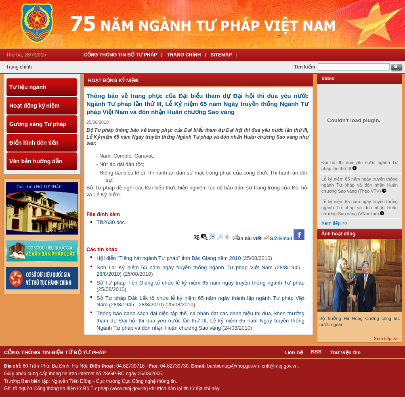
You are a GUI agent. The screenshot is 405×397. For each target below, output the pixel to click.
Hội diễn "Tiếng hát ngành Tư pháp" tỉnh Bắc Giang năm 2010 (169, 258)
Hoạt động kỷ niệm (34, 105)
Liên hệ (293, 352)
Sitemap (221, 55)
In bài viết (250, 238)
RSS (316, 352)
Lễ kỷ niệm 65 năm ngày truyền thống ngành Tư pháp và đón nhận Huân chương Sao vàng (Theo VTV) (359, 185)
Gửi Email (280, 238)
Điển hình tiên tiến (34, 142)
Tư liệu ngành (27, 87)
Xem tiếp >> (334, 223)
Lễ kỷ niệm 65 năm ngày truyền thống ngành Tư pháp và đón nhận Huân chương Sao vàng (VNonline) (359, 207)
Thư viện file (345, 352)
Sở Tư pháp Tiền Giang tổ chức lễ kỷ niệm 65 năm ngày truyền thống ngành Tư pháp (200, 283)
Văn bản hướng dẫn (35, 161)
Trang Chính (184, 55)
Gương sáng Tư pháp (37, 124)
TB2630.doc (111, 222)
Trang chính (19, 67)
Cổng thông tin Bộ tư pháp (120, 55)
